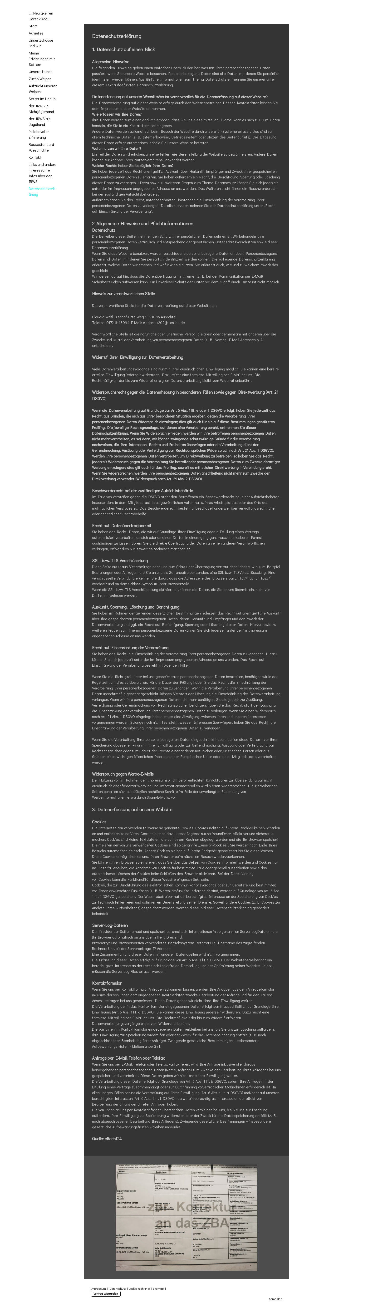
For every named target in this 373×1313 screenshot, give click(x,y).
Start (33, 25)
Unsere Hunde (41, 71)
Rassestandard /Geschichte (41, 147)
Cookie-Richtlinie (139, 1288)
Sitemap (158, 1288)
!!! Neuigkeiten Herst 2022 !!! (41, 15)
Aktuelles (36, 32)
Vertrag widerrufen (105, 1293)
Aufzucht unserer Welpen (43, 88)
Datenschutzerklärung (42, 191)
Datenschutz (117, 1288)
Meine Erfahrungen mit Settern (42, 58)
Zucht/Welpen (40, 78)
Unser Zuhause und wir (41, 43)
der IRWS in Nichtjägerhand (41, 108)
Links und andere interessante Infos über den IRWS (42, 173)
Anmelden (275, 1299)
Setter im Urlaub (42, 98)
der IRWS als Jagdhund (39, 121)
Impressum (98, 1288)
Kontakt (35, 157)
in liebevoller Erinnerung (39, 134)
